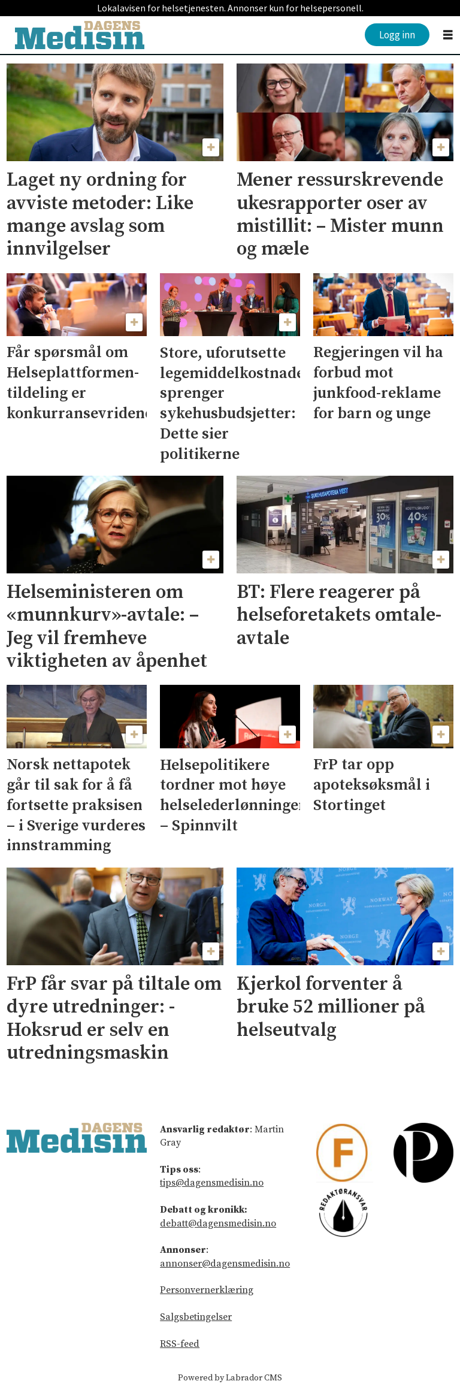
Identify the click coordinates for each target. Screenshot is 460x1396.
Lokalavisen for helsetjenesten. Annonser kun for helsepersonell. (230, 8)
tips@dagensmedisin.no (212, 1183)
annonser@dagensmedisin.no (225, 1264)
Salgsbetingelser (196, 1317)
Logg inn (397, 34)
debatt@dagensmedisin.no (218, 1223)
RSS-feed (179, 1344)
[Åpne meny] (448, 35)
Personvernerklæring (206, 1290)
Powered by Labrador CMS (230, 1378)
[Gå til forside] (80, 35)
